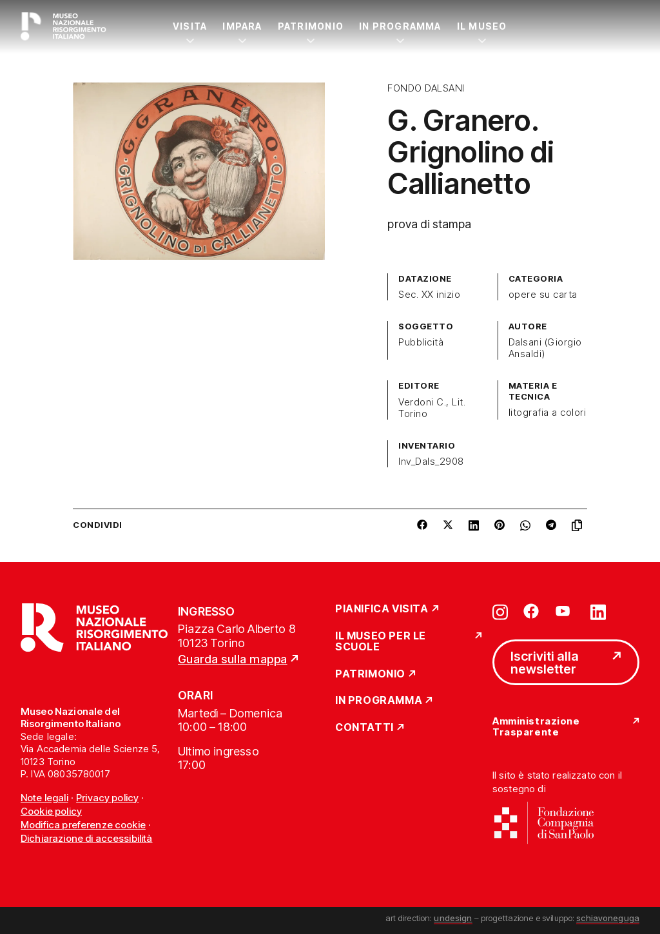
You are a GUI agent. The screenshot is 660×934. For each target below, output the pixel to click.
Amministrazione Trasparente (535, 726)
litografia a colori (547, 412)
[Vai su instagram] (500, 611)
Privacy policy (107, 798)
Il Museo (482, 26)
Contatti (364, 728)
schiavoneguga (607, 918)
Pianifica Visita (382, 609)
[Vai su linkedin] (598, 611)
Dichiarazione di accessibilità (87, 838)
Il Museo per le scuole (380, 641)
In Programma (400, 26)
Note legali (44, 798)
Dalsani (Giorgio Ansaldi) (545, 348)
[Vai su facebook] (531, 611)
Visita (190, 26)
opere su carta (543, 294)
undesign (453, 918)
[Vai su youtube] (564, 611)
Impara (242, 26)
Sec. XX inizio (429, 294)
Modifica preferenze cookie (83, 825)
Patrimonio (311, 26)
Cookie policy (51, 811)
